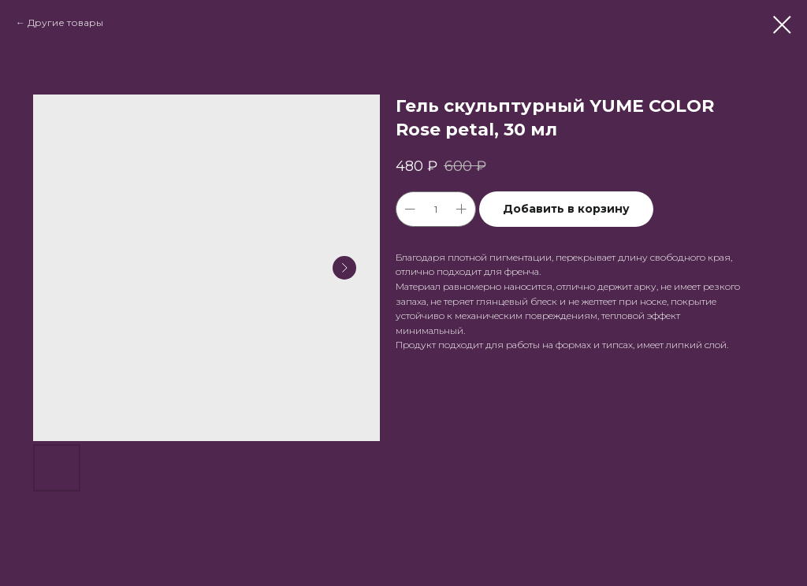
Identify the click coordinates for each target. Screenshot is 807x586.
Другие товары (65, 22)
